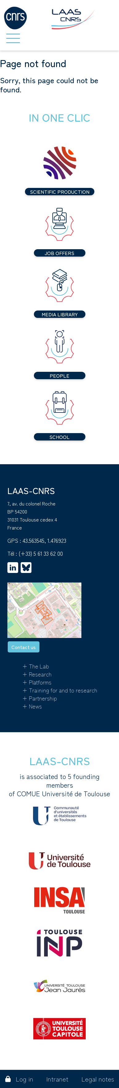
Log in (19, 1078)
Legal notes (97, 1078)
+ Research (36, 674)
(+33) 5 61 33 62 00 (40, 553)
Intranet (57, 1078)
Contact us (23, 647)
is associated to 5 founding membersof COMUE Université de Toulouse (59, 798)
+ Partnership (39, 698)
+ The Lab (35, 666)
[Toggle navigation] (13, 38)
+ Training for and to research (59, 690)
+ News (32, 706)
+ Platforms (36, 682)
